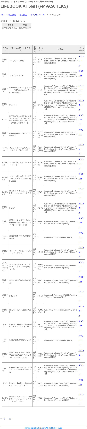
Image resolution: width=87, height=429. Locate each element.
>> (10, 418)
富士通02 (23, 15)
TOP (2, 15)
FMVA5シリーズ (38, 15)
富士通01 (12, 15)
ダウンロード (81, 60)
